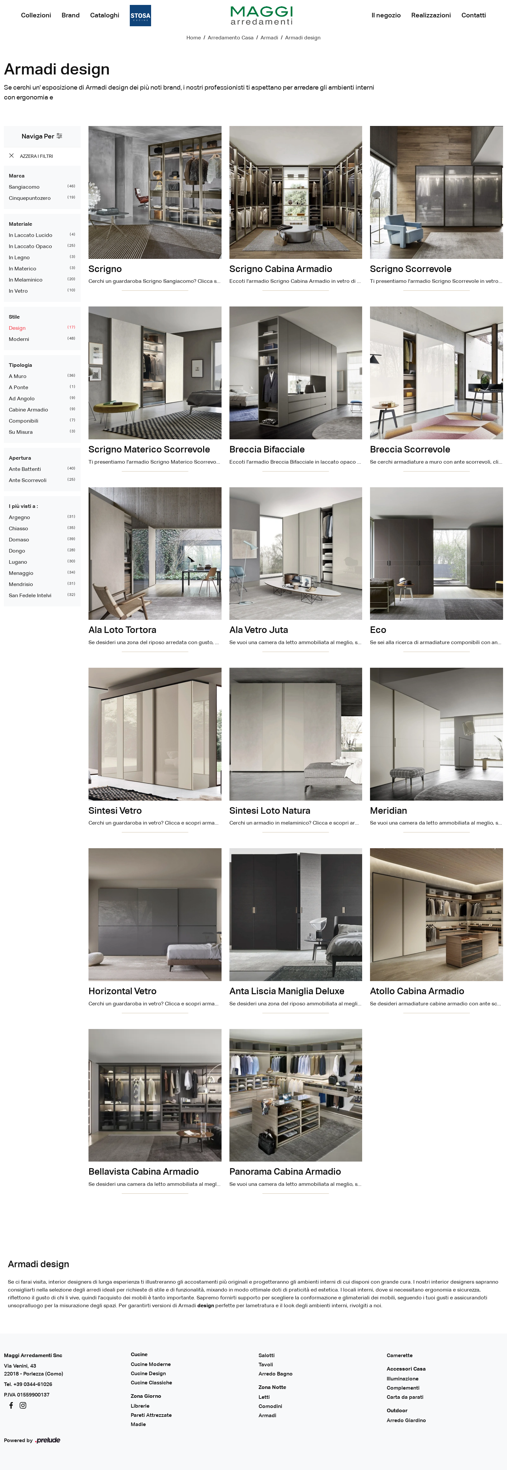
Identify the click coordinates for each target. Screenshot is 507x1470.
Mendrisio (21, 584)
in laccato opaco (30, 246)
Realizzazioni (431, 15)
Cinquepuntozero (30, 198)
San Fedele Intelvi (30, 595)
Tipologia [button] (20, 365)
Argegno (19, 517)
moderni (19, 339)
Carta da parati (405, 1397)
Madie (138, 1424)
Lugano (18, 562)
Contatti (473, 15)
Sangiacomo (24, 187)
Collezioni (36, 15)
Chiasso (18, 529)
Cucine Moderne (151, 1364)
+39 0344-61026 (32, 1384)
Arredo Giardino (406, 1420)
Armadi (269, 38)
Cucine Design (148, 1373)
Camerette (400, 1355)
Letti (264, 1397)
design (17, 328)
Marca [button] (17, 176)
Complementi (403, 1388)
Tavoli (266, 1365)
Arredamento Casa (231, 38)
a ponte (18, 387)
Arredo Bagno (276, 1374)
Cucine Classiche (151, 1383)
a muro (18, 376)
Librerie (140, 1406)
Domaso (19, 540)
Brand (71, 15)
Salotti (267, 1355)
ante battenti (25, 469)
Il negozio (386, 15)
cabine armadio (28, 410)
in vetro (18, 291)
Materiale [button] (20, 224)
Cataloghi (104, 15)
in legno (19, 258)
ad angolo (22, 399)
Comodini (270, 1406)
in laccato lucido (30, 235)
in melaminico (26, 280)
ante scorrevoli (28, 480)
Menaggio (21, 573)
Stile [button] (14, 317)
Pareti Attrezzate (151, 1415)
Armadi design (303, 38)
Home (193, 38)
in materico (22, 269)
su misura (21, 432)
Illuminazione (403, 1379)
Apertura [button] (20, 458)
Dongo (17, 551)
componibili (23, 421)
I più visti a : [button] (23, 506)
